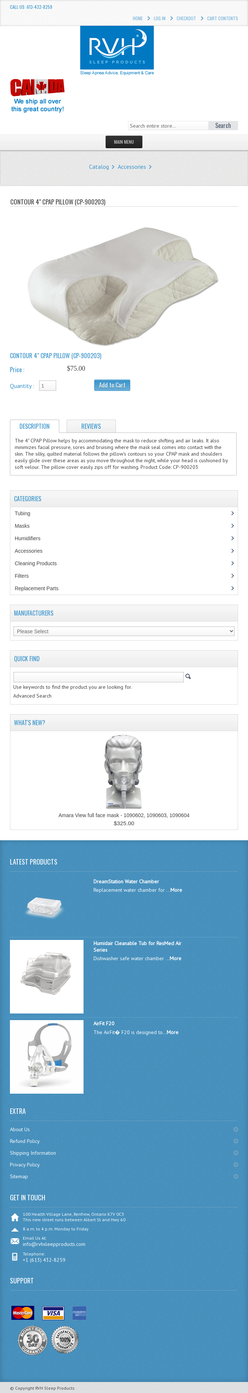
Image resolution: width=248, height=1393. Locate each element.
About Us (20, 1129)
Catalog (99, 166)
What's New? (29, 722)
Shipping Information (33, 1153)
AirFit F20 (103, 1023)
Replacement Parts (40, 588)
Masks (26, 526)
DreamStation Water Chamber (126, 881)
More (176, 890)
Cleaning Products (39, 563)
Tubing (26, 513)
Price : (17, 369)
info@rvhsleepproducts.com (54, 1244)
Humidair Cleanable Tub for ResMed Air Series (137, 946)
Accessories (132, 166)
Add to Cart (112, 385)
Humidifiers (31, 538)
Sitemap (19, 1176)
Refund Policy (25, 1141)
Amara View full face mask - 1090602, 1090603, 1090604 (124, 815)
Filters (22, 576)
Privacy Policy (25, 1164)
